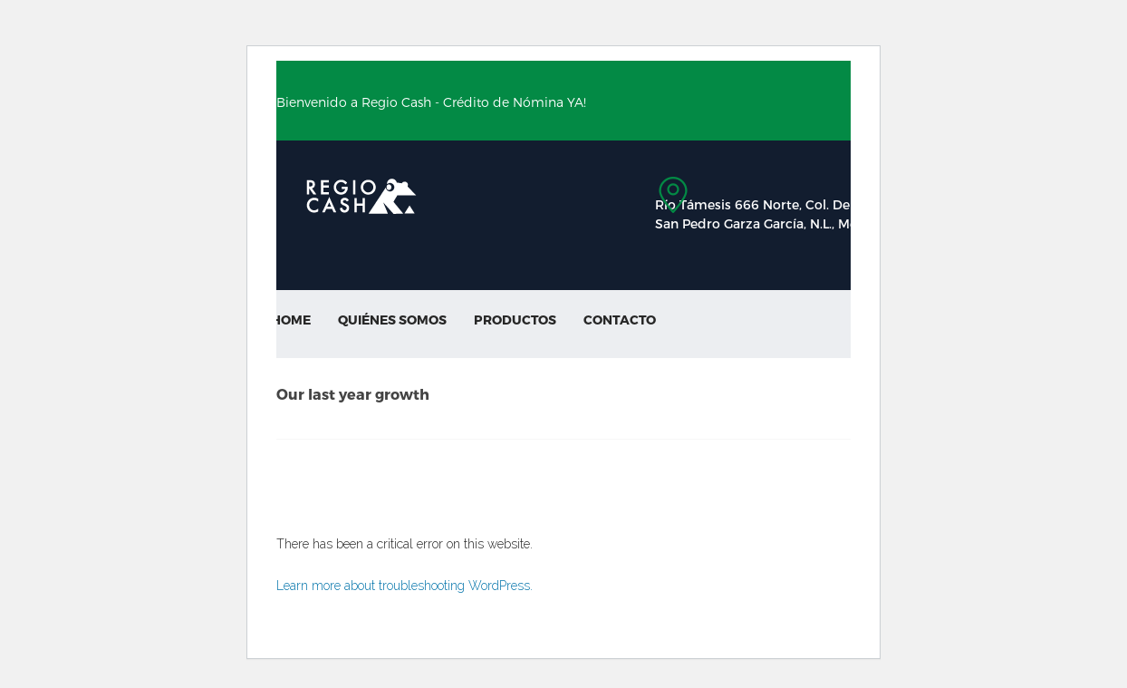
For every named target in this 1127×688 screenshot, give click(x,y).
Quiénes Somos (392, 319)
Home (291, 319)
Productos (515, 319)
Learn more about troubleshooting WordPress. (404, 585)
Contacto (619, 319)
